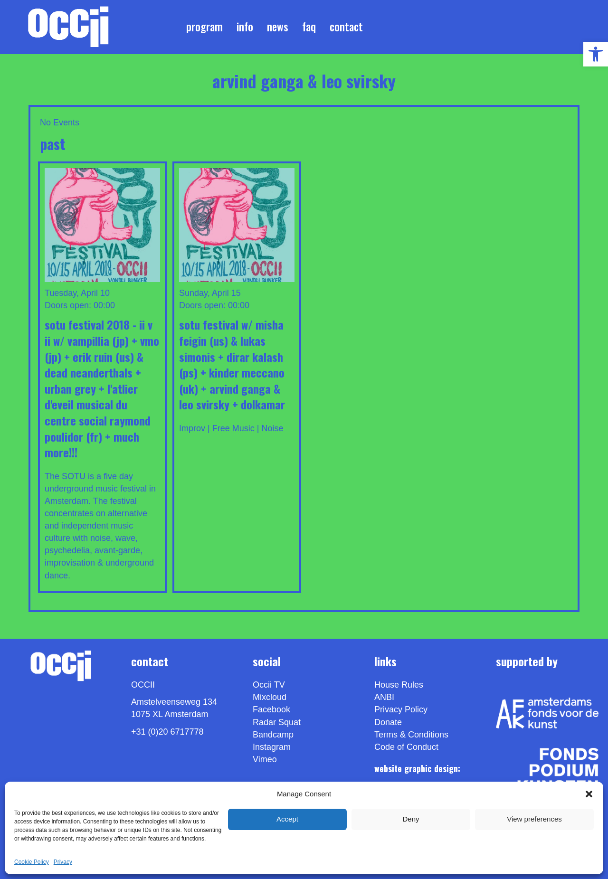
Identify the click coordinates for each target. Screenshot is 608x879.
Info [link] (245, 27)
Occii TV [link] (269, 685)
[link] (595, 54)
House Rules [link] (398, 685)
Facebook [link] (271, 709)
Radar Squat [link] (277, 722)
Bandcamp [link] (273, 734)
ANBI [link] (384, 697)
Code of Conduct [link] (406, 747)
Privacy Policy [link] (401, 709)
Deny (410, 819)
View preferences (534, 819)
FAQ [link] (309, 27)
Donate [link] (388, 722)
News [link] (277, 27)
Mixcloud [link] (269, 697)
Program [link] (204, 27)
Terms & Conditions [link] (411, 734)
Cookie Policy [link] (31, 862)
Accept (287, 819)
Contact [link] (346, 27)
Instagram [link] (272, 747)
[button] (589, 794)
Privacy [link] (63, 862)
